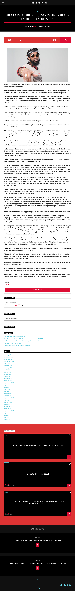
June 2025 (7, 363)
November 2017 (8, 406)
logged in (17, 305)
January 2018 (8, 402)
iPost (37, 11)
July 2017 (6, 415)
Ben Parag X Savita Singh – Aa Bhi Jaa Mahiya (17, 345)
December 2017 (8, 404)
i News (6, 464)
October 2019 (8, 380)
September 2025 (9, 361)
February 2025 (8, 365)
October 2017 (8, 408)
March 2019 (7, 393)
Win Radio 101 (39, 3)
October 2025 (8, 359)
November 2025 (8, 357)
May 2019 (6, 391)
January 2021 (8, 372)
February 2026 (8, 355)
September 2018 (9, 398)
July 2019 (6, 387)
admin (35, 26)
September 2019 (9, 383)
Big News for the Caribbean (12, 343)
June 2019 (7, 389)
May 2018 (6, 400)
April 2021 (7, 370)
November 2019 (8, 378)
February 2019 (8, 396)
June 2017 (7, 417)
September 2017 (9, 411)
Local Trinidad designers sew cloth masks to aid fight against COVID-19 (38, 563)
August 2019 (7, 385)
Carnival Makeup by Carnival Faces (14, 336)
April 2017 (7, 419)
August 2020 (7, 374)
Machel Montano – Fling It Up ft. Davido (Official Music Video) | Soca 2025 (26, 341)
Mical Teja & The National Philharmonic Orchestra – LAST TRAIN (23, 339)
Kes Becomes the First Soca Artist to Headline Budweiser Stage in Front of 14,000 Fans (38, 502)
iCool (6, 435)
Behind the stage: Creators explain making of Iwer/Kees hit (38, 540)
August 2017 (7, 413)
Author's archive (37, 290)
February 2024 (8, 368)
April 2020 (7, 376)
